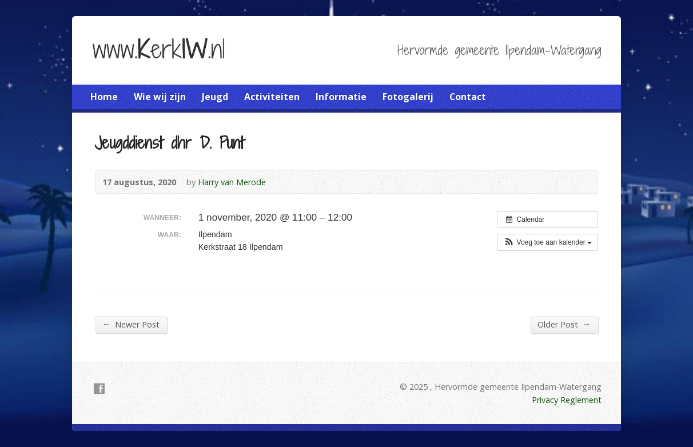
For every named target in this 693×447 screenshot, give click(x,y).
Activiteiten (272, 96)
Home (104, 96)
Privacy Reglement (567, 399)
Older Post (564, 324)
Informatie (341, 96)
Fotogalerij (408, 96)
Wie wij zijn (160, 96)
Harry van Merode (232, 182)
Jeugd (215, 96)
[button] (547, 242)
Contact (467, 96)
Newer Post (131, 324)
